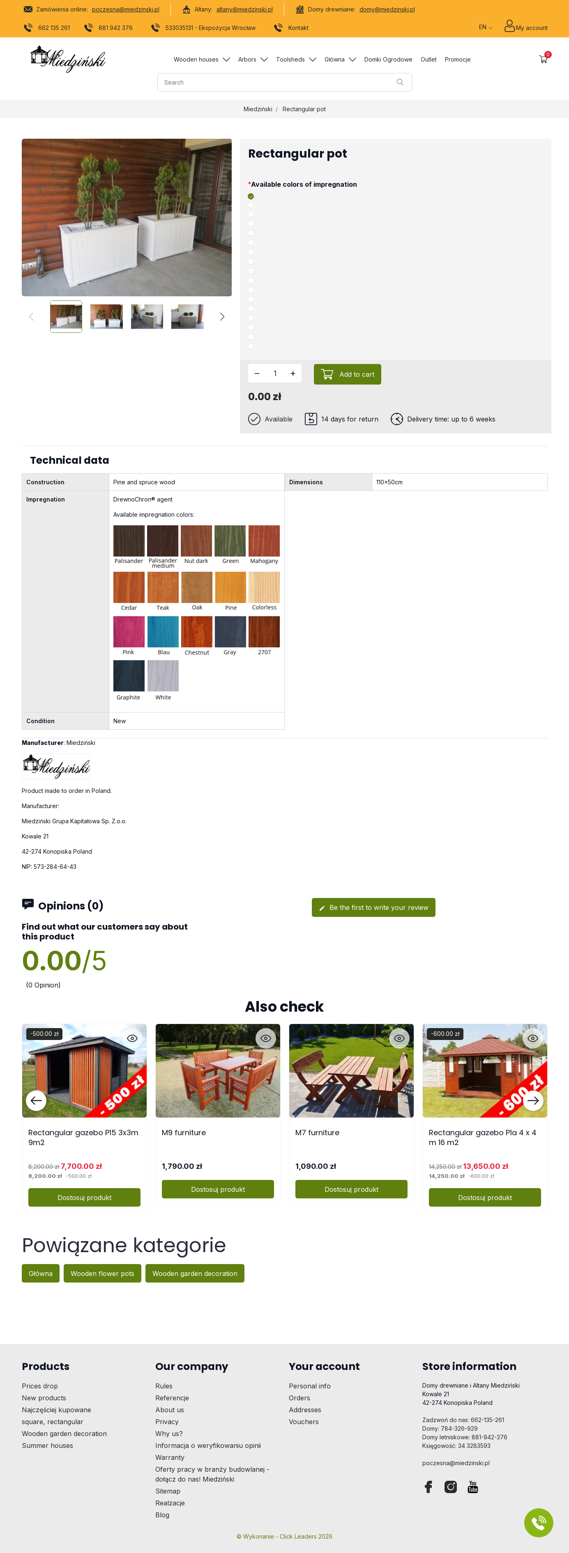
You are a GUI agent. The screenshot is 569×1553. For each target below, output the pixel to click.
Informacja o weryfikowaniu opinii (208, 1445)
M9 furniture (184, 1132)
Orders (299, 1398)
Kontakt (291, 29)
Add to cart (356, 374)
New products (44, 1398)
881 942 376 (108, 29)
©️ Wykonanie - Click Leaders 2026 (284, 1536)
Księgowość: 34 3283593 (456, 1445)
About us (169, 1410)
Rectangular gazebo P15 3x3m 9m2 (83, 1137)
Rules (164, 1386)
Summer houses (47, 1445)
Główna (41, 1273)
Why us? (169, 1433)
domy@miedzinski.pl (387, 9)
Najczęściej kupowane (56, 1410)
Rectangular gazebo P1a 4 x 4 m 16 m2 (483, 1137)
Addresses (305, 1410)
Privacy (167, 1422)
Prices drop (40, 1386)
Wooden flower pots (102, 1273)
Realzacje (170, 1503)
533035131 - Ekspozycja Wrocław (203, 29)
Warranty (169, 1457)
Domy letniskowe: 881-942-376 (464, 1437)
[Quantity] (275, 373)
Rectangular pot (304, 108)
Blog (162, 1515)
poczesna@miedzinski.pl (125, 9)
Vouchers (304, 1422)
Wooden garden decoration (194, 1273)
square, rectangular (52, 1422)
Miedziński (258, 108)
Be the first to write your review (373, 907)
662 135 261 (46, 29)
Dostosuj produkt (84, 1197)
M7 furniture (317, 1132)
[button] (543, 59)
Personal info (310, 1386)
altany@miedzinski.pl (245, 9)
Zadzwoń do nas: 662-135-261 (463, 1419)
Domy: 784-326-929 (450, 1428)
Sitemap (167, 1491)
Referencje (172, 1398)
